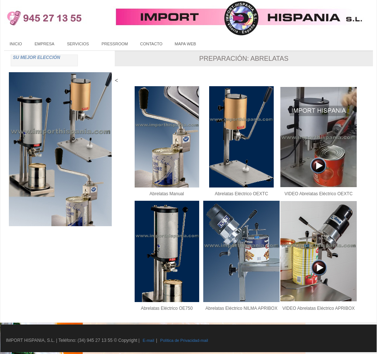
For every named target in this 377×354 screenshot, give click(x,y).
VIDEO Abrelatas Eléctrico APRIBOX (318, 308)
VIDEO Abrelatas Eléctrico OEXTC (318, 193)
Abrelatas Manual (166, 193)
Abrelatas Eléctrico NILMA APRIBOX (241, 308)
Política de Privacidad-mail (184, 340)
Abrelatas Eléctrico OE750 (167, 308)
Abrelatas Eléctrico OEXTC (241, 193)
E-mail (148, 340)
